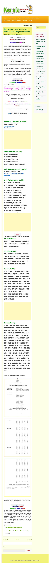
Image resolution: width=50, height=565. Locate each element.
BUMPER (30, 21)
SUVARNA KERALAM (16, 21)
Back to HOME (7, 525)
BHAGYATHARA (18, 18)
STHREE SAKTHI (27, 18)
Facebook (11, 530)
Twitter (17, 530)
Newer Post (5, 539)
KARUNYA (25, 21)
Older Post (29, 539)
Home (5, 18)
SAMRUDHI (10, 18)
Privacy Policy (39, 109)
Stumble (22, 530)
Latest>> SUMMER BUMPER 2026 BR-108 (40, 41)
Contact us (38, 107)
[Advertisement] (17, 139)
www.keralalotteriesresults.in (21, 560)
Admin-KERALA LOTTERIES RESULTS (35, 560)
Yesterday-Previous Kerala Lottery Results (13, 527)
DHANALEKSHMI (35, 18)
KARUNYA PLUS (7, 21)
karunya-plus (19, 34)
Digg (27, 530)
